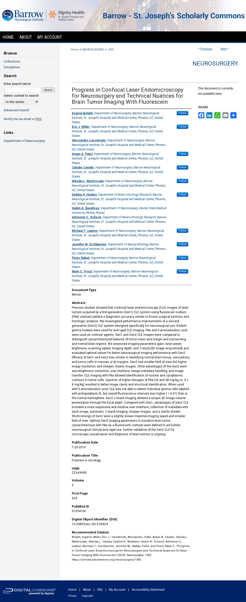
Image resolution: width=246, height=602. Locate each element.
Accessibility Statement (148, 589)
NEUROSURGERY (93, 49)
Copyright (87, 595)
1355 (110, 49)
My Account (117, 589)
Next (223, 48)
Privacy (72, 595)
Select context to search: (21, 95)
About (87, 589)
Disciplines (12, 67)
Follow (182, 113)
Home (75, 49)
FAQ (100, 589)
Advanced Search (16, 110)
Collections (12, 61)
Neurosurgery (215, 63)
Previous (206, 48)
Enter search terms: (17, 84)
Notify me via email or (23, 119)
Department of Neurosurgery (24, 141)
